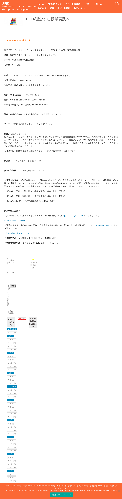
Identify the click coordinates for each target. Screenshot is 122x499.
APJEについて (55, 4)
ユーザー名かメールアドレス (10, 261)
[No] (119, 491)
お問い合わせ (80, 8)
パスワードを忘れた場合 (11, 311)
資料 (52, 8)
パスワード (10, 273)
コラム (99, 4)
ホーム (41, 4)
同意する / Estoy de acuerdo (61, 495)
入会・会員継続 (72, 4)
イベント (88, 4)
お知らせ (42, 8)
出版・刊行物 (63, 8)
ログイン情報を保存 (8, 296)
